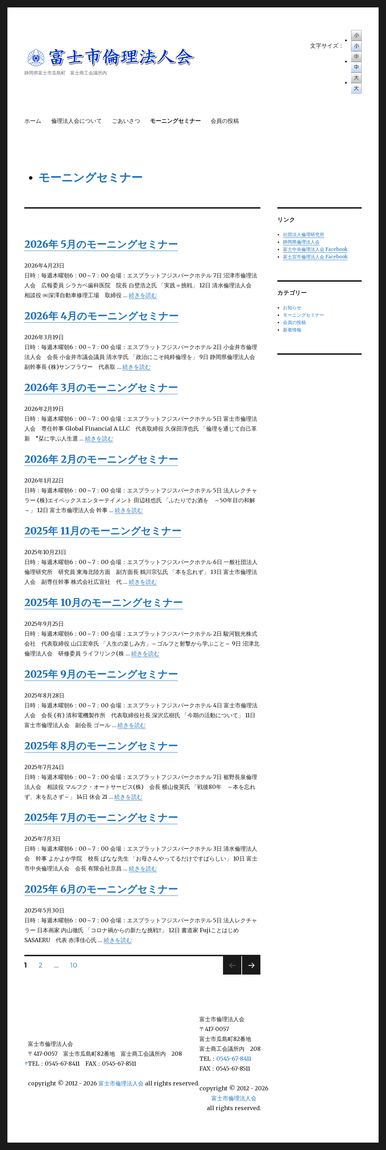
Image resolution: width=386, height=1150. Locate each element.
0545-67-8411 (233, 1058)
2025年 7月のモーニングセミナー (101, 817)
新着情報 (292, 330)
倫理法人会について (76, 121)
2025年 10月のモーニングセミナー (103, 602)
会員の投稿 (225, 121)
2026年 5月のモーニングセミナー (101, 244)
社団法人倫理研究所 (303, 235)
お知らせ (292, 308)
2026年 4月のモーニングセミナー (101, 316)
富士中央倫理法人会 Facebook (315, 249)
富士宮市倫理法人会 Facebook (315, 257)
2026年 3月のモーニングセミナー (101, 387)
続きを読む (143, 295)
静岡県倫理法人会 (301, 242)
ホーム (32, 121)
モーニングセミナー (175, 121)
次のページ (249, 974)
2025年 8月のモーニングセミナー (101, 745)
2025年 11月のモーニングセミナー (102, 531)
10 (73, 966)
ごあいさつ (126, 121)
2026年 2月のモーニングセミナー (101, 459)
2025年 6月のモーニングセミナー (101, 889)
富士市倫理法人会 (121, 1083)
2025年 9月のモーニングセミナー (101, 674)
